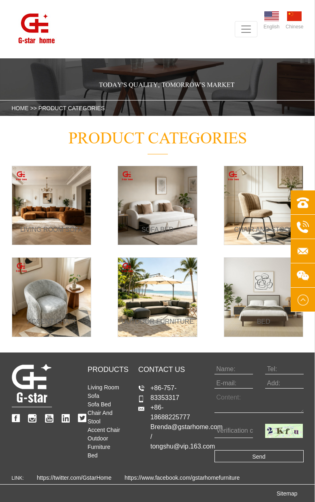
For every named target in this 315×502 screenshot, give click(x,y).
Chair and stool (100, 417)
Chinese (294, 20)
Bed (93, 455)
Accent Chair (104, 430)
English (271, 20)
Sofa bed (99, 404)
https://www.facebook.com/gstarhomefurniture (182, 477)
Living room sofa (103, 391)
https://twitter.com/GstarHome (74, 477)
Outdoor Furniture (99, 442)
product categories (72, 108)
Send (259, 456)
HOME (20, 108)
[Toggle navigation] (246, 29)
